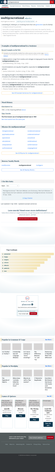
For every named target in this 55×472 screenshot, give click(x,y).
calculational (6, 141)
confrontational (7, 148)
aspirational (6, 138)
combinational (32, 141)
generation (39, 25)
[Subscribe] (50, 437)
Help (7, 444)
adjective (28, 18)
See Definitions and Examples (27, 307)
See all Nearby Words (27, 170)
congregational (32, 148)
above (24, 110)
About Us (12, 444)
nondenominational (34, 131)
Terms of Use (46, 444)
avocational (31, 138)
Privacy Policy (38, 444)
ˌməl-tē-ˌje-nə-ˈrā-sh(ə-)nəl (25, 21)
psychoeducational (8, 134)
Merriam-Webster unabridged (27, 218)
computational (7, 145)
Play (7, 416)
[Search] (30, 2)
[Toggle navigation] (1, 2)
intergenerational (7, 131)
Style (3, 186)
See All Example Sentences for (27, 93)
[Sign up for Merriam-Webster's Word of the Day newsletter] (37, 437)
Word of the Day (27, 301)
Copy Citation (27, 198)
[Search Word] (52, 2)
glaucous (26, 304)
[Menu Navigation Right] (53, 5)
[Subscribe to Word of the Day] (23, 313)
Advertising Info (20, 444)
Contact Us (29, 444)
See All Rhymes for (27, 153)
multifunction (6, 165)
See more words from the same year (13, 119)
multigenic (39, 165)
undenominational (33, 134)
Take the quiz (48, 424)
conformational (32, 145)
